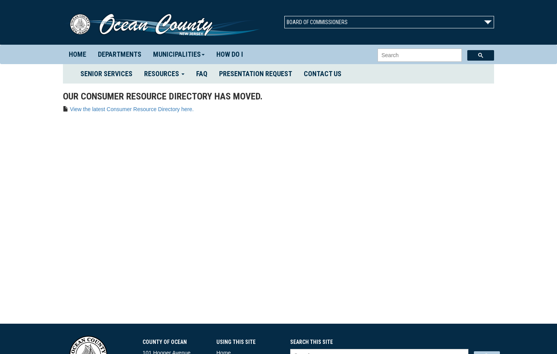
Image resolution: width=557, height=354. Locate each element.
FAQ (201, 74)
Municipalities (179, 54)
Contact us (322, 74)
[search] (418, 55)
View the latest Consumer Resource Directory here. (132, 109)
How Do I (229, 54)
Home (77, 54)
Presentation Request (255, 74)
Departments (119, 54)
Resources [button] (164, 74)
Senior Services (109, 73)
